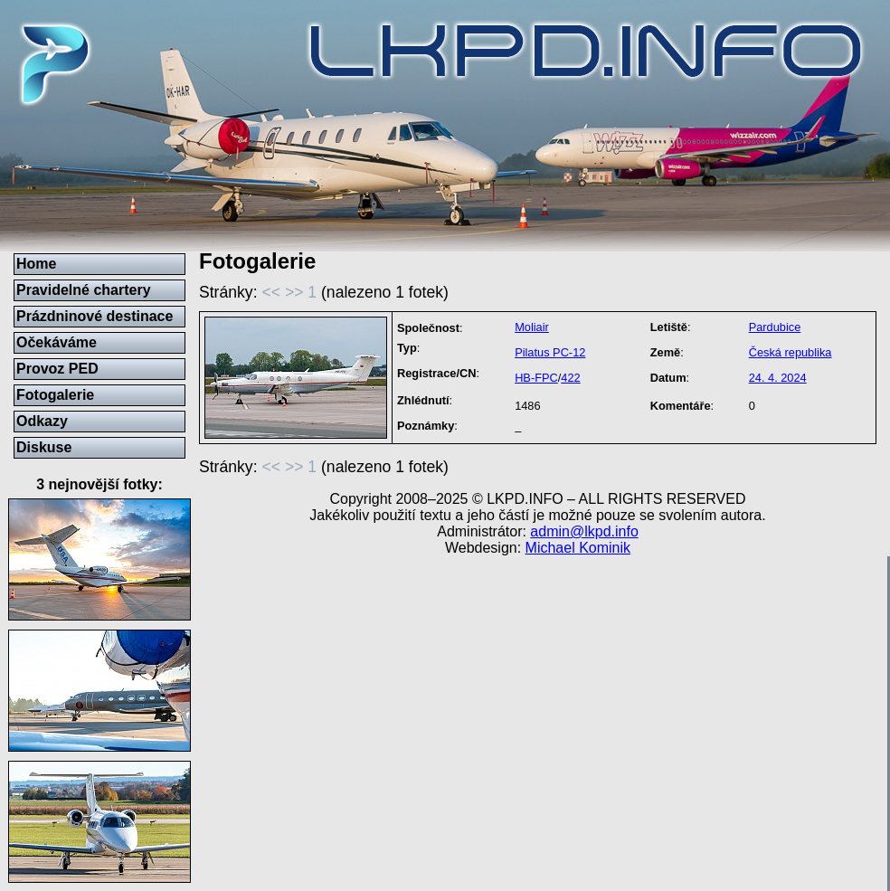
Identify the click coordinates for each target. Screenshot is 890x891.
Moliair (532, 327)
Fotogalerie (55, 395)
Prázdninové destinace (94, 316)
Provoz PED (57, 368)
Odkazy (42, 421)
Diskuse (43, 447)
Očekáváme (56, 342)
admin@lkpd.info (584, 531)
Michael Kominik (577, 547)
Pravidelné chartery (83, 290)
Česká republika (790, 352)
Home (36, 263)
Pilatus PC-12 (550, 352)
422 (570, 377)
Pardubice (775, 327)
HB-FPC (536, 377)
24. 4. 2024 (778, 377)
